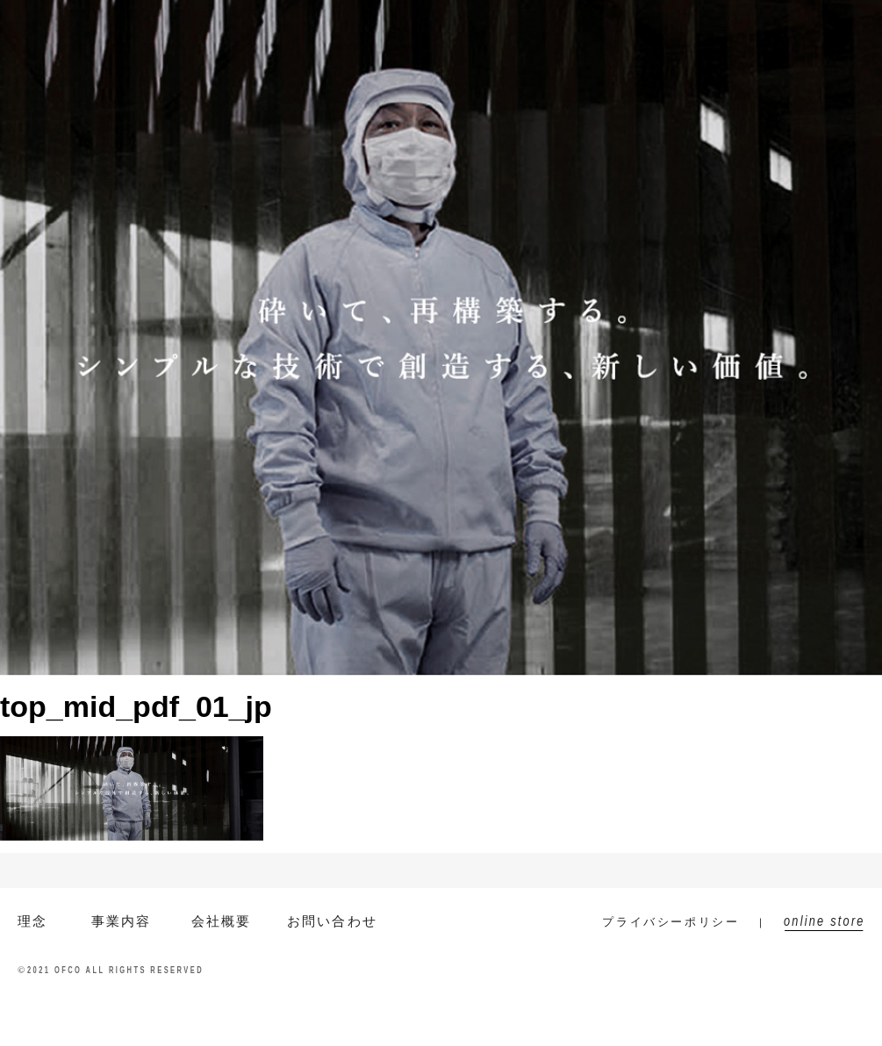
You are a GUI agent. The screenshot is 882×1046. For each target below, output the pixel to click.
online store (819, 18)
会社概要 (538, 18)
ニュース (622, 18)
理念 (33, 920)
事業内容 (454, 18)
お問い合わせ (720, 18)
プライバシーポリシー (670, 921)
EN (161, 18)
